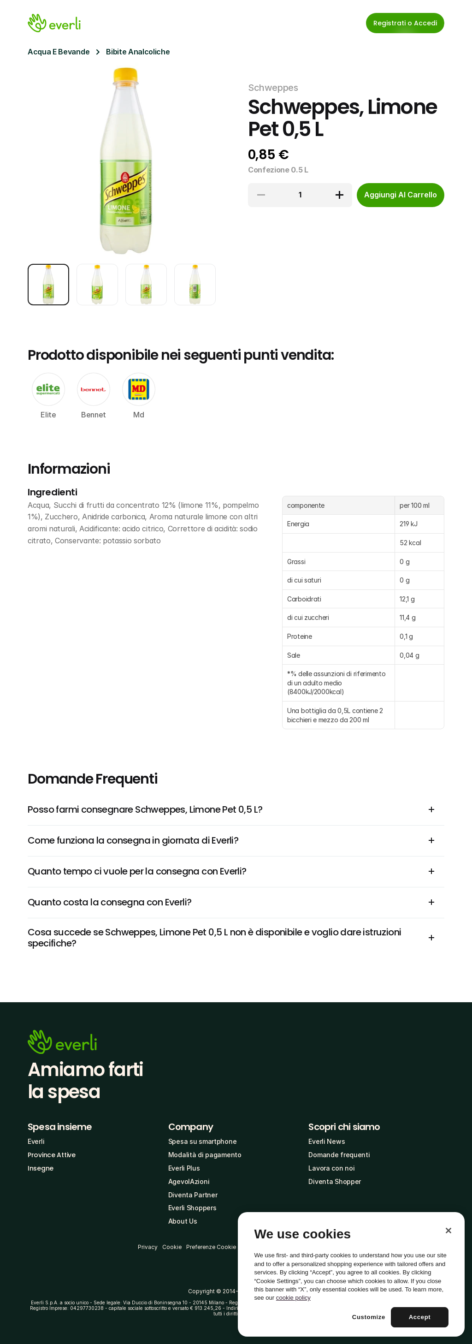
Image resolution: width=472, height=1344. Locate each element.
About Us (182, 1221)
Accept (420, 1317)
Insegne (40, 1168)
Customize (368, 1317)
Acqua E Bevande (58, 51)
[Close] (448, 1230)
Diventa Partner (193, 1195)
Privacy (148, 1246)
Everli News (326, 1141)
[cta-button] (400, 195)
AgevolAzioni (189, 1181)
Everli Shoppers (192, 1208)
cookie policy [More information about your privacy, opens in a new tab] (293, 1297)
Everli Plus (184, 1168)
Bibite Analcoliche (138, 51)
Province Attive (52, 1155)
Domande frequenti (339, 1155)
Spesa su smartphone (202, 1141)
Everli (36, 1141)
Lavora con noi (331, 1168)
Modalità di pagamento (205, 1155)
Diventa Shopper (334, 1181)
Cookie (172, 1246)
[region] (351, 1274)
